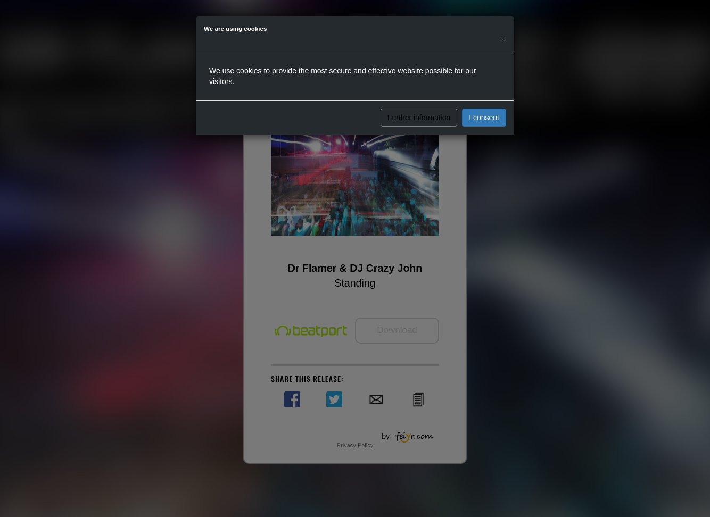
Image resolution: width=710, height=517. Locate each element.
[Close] (503, 38)
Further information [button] (418, 117)
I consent (484, 117)
